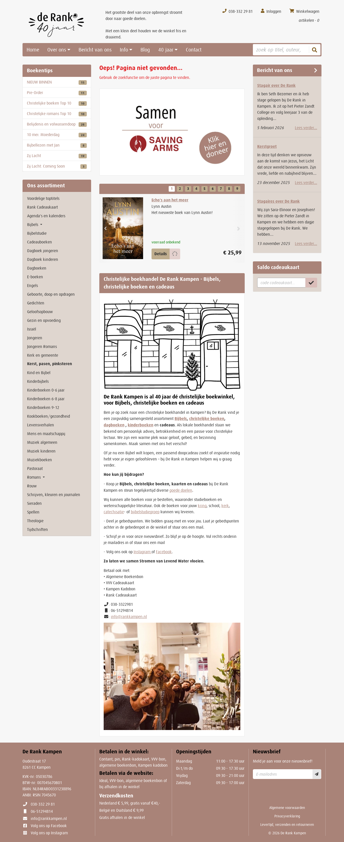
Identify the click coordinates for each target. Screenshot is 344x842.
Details (160, 253)
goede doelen (180, 490)
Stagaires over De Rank (278, 201)
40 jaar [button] (165, 50)
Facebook (164, 551)
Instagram (143, 551)
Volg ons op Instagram (49, 832)
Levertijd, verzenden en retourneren (287, 825)
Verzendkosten (116, 796)
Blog (145, 50)
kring (202, 505)
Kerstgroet (267, 146)
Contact (193, 50)
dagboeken (114, 425)
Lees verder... (306, 127)
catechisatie (114, 511)
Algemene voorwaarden (287, 808)
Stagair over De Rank (276, 85)
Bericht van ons (95, 50)
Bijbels (181, 418)
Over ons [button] (56, 50)
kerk (225, 505)
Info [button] (124, 50)
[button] (105, 228)
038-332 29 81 (43, 804)
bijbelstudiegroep (145, 511)
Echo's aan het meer (170, 200)
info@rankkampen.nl (129, 616)
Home (33, 50)
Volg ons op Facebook (49, 825)
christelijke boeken (206, 418)
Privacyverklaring (287, 816)
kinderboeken (140, 425)
